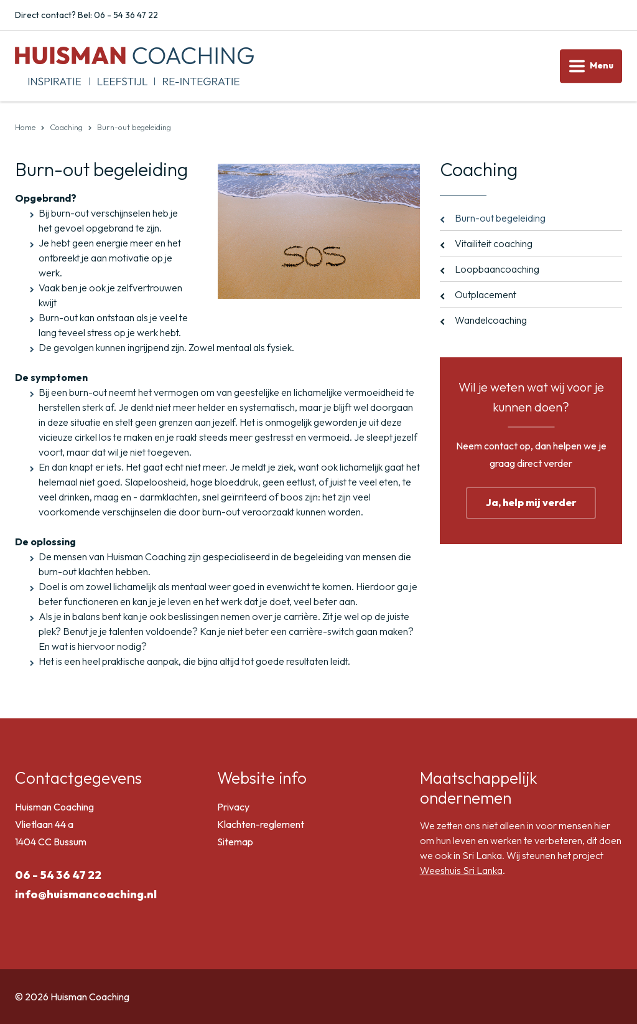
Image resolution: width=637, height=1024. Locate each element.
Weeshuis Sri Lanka (461, 870)
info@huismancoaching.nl (86, 894)
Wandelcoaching (491, 320)
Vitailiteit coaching (493, 243)
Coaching (66, 127)
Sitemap (235, 841)
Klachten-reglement (260, 824)
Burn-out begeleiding (500, 218)
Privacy (233, 807)
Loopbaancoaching (497, 269)
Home (25, 127)
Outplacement (485, 294)
